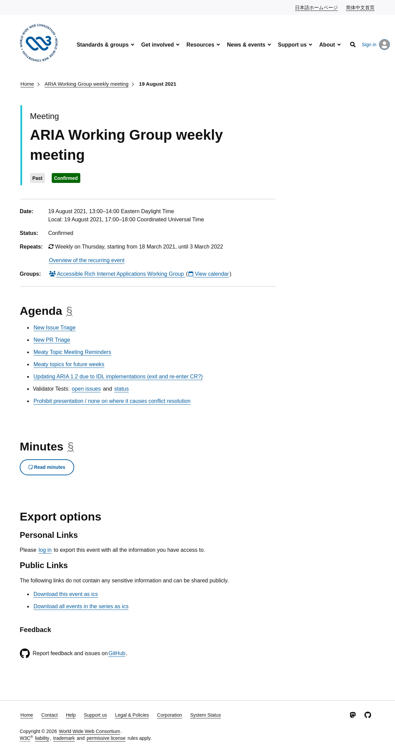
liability (42, 738)
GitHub (117, 653)
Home (27, 84)
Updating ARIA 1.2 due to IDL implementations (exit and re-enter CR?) (117, 376)
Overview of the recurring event (87, 260)
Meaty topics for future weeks (68, 364)
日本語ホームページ (317, 7)
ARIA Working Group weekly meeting (87, 84)
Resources (200, 45)
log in (44, 550)
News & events (246, 45)
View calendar (208, 274)
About (327, 45)
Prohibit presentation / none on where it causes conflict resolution (112, 401)
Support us (292, 45)
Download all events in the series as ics (80, 606)
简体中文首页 (360, 7)
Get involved (157, 45)
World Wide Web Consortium (89, 731)
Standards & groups (103, 45)
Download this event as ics (65, 594)
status (121, 389)
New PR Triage (51, 340)
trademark (64, 738)
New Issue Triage (54, 327)
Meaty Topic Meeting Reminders (72, 352)
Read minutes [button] (47, 467)
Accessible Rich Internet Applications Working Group (117, 274)
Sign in (376, 44)
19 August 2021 (158, 84)
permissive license (106, 738)
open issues (86, 389)
